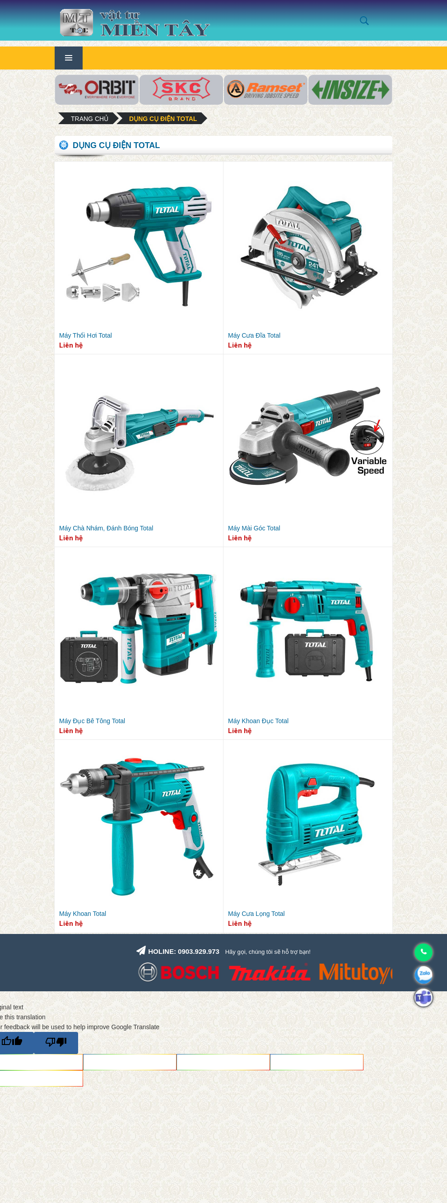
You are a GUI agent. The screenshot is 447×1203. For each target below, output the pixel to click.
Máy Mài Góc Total (254, 528)
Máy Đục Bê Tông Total (92, 721)
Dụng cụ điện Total (163, 118)
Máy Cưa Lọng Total (256, 913)
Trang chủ (89, 118)
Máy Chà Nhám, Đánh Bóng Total (106, 528)
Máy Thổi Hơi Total (85, 335)
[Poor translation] (56, 1043)
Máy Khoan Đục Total (258, 721)
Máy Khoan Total (82, 913)
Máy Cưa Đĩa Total (254, 335)
